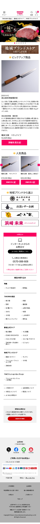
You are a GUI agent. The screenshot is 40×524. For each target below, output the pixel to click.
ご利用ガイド (10, 388)
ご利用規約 (11, 486)
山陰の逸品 (26, 308)
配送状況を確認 (20, 419)
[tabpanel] (20, 31)
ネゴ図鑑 (25, 332)
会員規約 (28, 486)
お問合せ (11, 495)
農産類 (25, 304)
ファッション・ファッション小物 (12, 361)
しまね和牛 (26, 315)
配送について (27, 391)
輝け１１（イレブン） (12, 319)
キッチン (25, 357)
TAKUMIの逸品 (7, 19)
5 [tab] (23, 43)
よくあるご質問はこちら (20, 252)
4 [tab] (21, 43)
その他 (8, 315)
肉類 (24, 301)
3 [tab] (18, 43)
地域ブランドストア (32, 19)
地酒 (24, 312)
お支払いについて (11, 391)
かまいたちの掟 (10, 339)
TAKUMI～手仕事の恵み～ (12, 343)
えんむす (25, 335)
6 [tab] (25, 43)
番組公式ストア (19, 19)
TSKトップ (20, 499)
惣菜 (7, 304)
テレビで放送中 (11, 288)
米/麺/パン (9, 308)
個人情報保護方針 (29, 490)
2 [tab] (16, 43)
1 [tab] (14, 43)
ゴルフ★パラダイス (29, 339)
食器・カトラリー (11, 357)
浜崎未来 (9, 366)
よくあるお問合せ (11, 395)
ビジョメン (26, 343)
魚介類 (8, 301)
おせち (8, 312)
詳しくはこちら (30, 478)
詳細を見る (13, 142)
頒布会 (25, 319)
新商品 (25, 288)
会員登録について (28, 388)
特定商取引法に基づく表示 (11, 490)
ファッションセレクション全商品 (12, 379)
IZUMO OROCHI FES (12, 335)
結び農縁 (9, 332)
